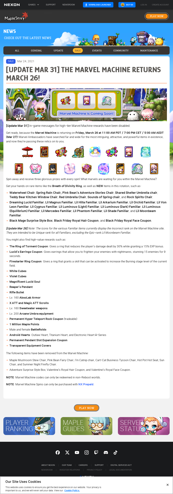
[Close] (167, 485)
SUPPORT (99, 465)
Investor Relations (69, 470)
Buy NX (133, 5)
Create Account (164, 5)
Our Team (67, 465)
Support (51, 5)
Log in (148, 5)
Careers (83, 465)
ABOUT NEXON (48, 465)
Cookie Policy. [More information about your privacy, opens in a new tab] (72, 490)
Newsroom (68, 5)
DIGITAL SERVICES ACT (121, 465)
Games (33, 5)
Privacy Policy (94, 470)
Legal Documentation (120, 470)
